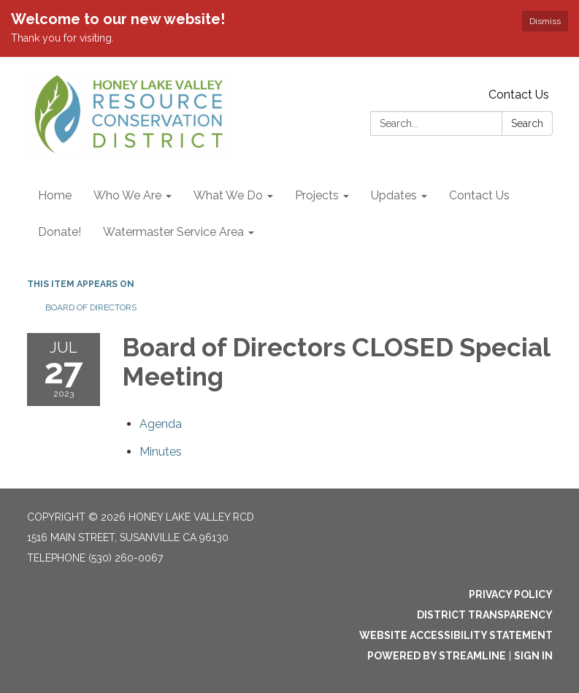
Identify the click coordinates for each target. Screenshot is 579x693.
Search (527, 123)
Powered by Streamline (436, 656)
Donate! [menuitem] (59, 232)
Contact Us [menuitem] (479, 195)
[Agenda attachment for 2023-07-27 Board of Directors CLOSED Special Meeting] (160, 424)
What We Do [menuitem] (228, 195)
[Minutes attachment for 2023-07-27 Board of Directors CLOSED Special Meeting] (160, 452)
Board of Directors (91, 307)
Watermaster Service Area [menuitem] (173, 232)
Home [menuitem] (55, 195)
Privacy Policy (511, 594)
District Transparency (485, 615)
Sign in (533, 656)
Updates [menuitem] (394, 195)
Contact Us (518, 95)
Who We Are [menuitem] (127, 195)
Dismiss (545, 21)
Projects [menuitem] (317, 195)
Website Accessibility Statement (456, 635)
